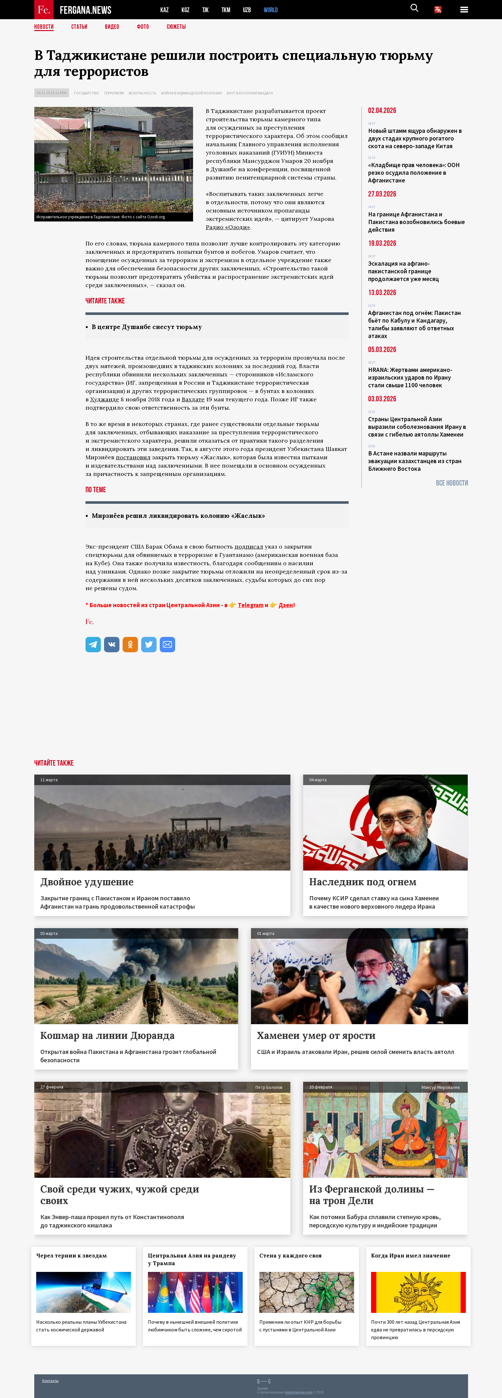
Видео (114, 27)
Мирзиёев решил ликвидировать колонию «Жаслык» (184, 516)
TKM (227, 10)
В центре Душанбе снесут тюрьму (149, 327)
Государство (86, 93)
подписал (249, 547)
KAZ (164, 10)
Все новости (452, 483)
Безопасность (142, 93)
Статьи (80, 27)
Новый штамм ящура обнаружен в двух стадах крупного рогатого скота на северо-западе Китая (415, 138)
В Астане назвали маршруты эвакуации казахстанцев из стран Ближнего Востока (415, 460)
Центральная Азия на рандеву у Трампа (194, 1260)
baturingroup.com (298, 1391)
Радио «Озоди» (228, 227)
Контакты (50, 1379)
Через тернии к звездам (74, 1256)
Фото (146, 27)
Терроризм (114, 93)
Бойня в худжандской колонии (191, 93)
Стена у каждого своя (293, 1256)
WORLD (273, 10)
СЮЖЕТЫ (180, 27)
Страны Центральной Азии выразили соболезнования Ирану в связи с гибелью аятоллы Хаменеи (417, 426)
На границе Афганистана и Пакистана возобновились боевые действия (416, 221)
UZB (249, 10)
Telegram (250, 605)
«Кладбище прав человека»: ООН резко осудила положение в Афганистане (414, 172)
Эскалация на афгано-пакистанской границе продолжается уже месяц (403, 271)
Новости (44, 27)
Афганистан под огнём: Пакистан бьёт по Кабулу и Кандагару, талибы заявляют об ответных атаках (414, 324)
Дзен (286, 605)
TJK (206, 10)
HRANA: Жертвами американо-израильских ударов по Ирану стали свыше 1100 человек (410, 377)
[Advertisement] (251, 712)
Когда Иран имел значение (413, 1256)
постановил (133, 457)
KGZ (186, 10)
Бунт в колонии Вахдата (250, 93)
